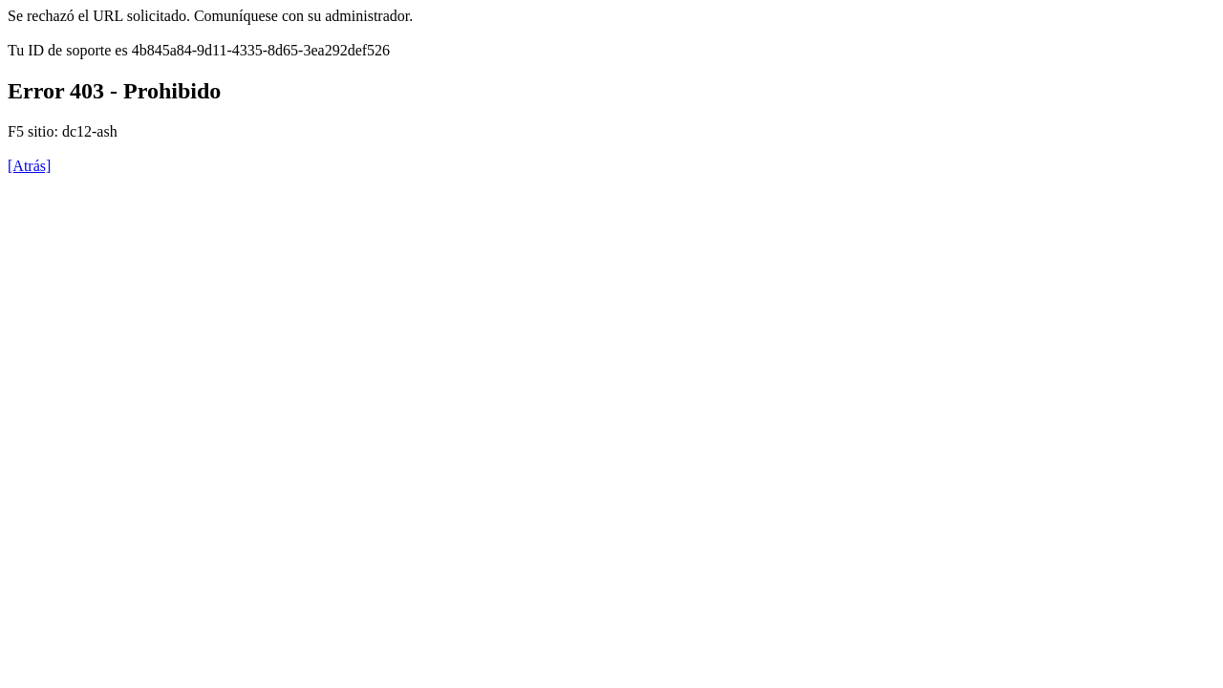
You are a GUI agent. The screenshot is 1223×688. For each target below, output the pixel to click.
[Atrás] (29, 166)
